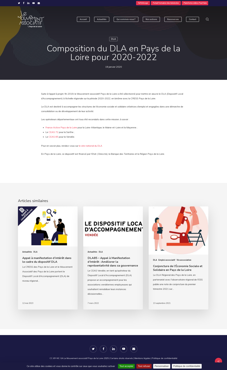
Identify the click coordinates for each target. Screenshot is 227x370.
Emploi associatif (166, 260)
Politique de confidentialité (164, 358)
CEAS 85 (53, 136)
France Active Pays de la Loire (61, 127)
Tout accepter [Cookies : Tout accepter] (126, 366)
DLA (113, 39)
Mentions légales (142, 358)
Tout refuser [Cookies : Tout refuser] (144, 366)
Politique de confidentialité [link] (186, 366)
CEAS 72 (53, 132)
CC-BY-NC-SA (56, 358)
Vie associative (184, 260)
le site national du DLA (90, 145)
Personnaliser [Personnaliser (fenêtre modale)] (162, 366)
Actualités (27, 252)
